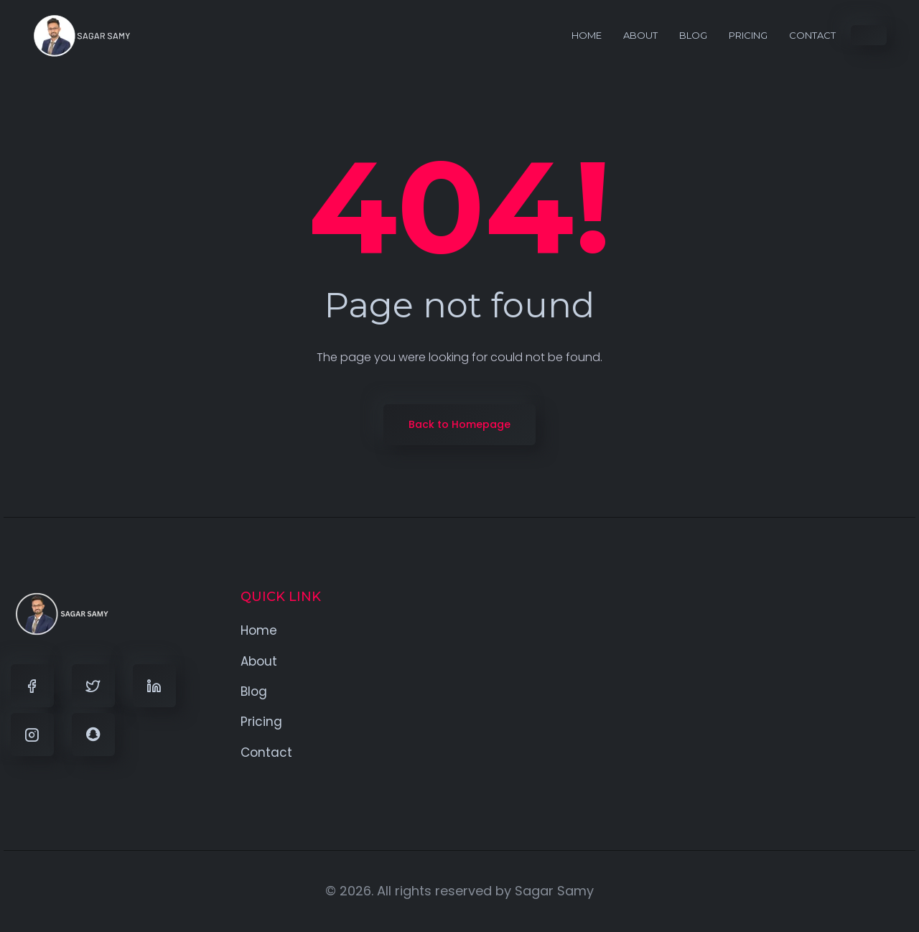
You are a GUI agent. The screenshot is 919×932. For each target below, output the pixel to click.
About (640, 35)
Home (587, 35)
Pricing (748, 35)
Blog (693, 35)
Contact (812, 35)
